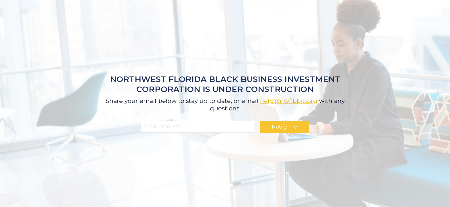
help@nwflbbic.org (288, 100)
